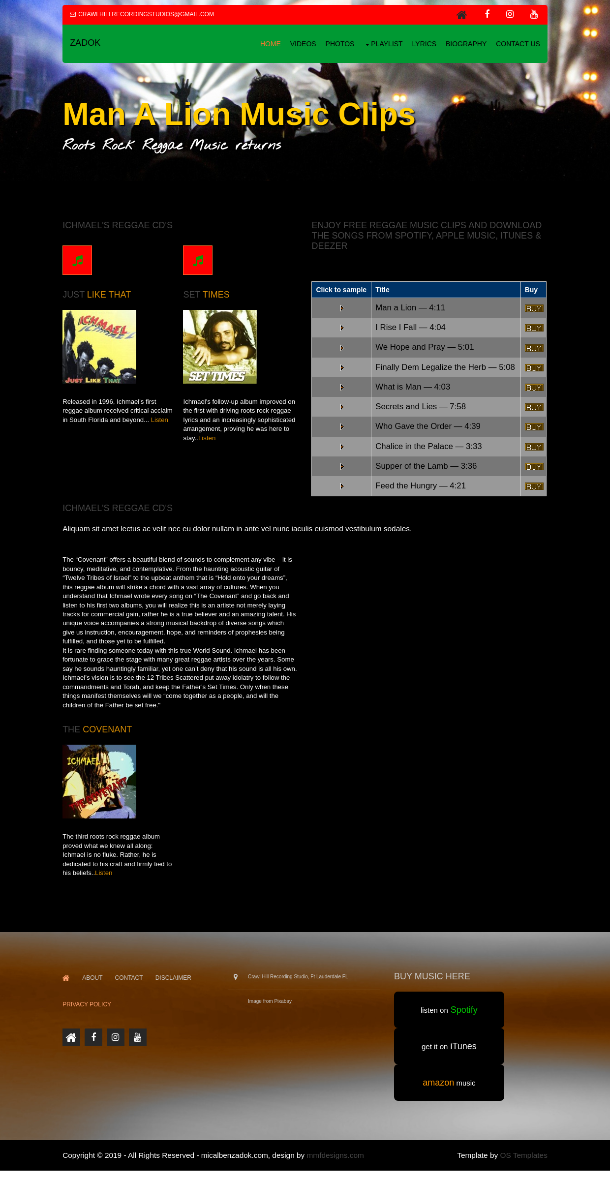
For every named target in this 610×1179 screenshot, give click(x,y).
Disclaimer (175, 986)
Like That (111, 294)
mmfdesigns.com (337, 1163)
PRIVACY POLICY (88, 1013)
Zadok (87, 43)
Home (268, 43)
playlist (384, 43)
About (94, 986)
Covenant (109, 738)
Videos (301, 43)
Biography (464, 43)
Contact (131, 986)
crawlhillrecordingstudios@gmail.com (148, 14)
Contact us (516, 43)
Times (217, 294)
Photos (338, 43)
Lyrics (422, 43)
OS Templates (522, 1163)
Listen (161, 419)
